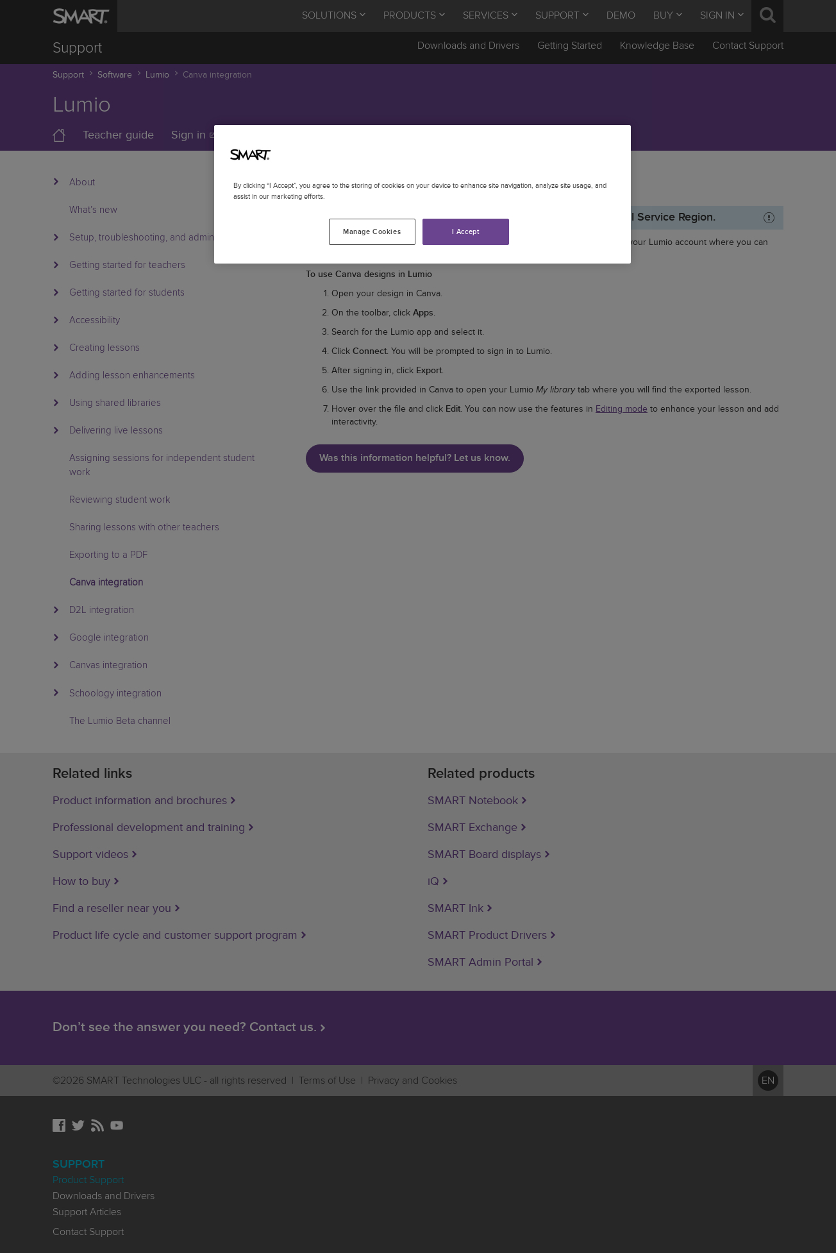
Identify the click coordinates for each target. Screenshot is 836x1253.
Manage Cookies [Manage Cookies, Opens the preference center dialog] (372, 232)
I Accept (466, 232)
